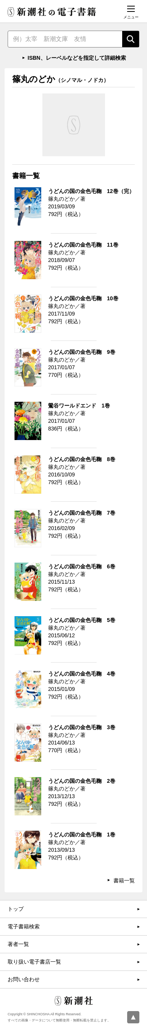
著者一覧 (18, 944)
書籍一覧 (124, 880)
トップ (16, 909)
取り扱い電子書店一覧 (34, 962)
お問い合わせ (24, 979)
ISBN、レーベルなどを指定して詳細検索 (76, 58)
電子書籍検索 (24, 926)
